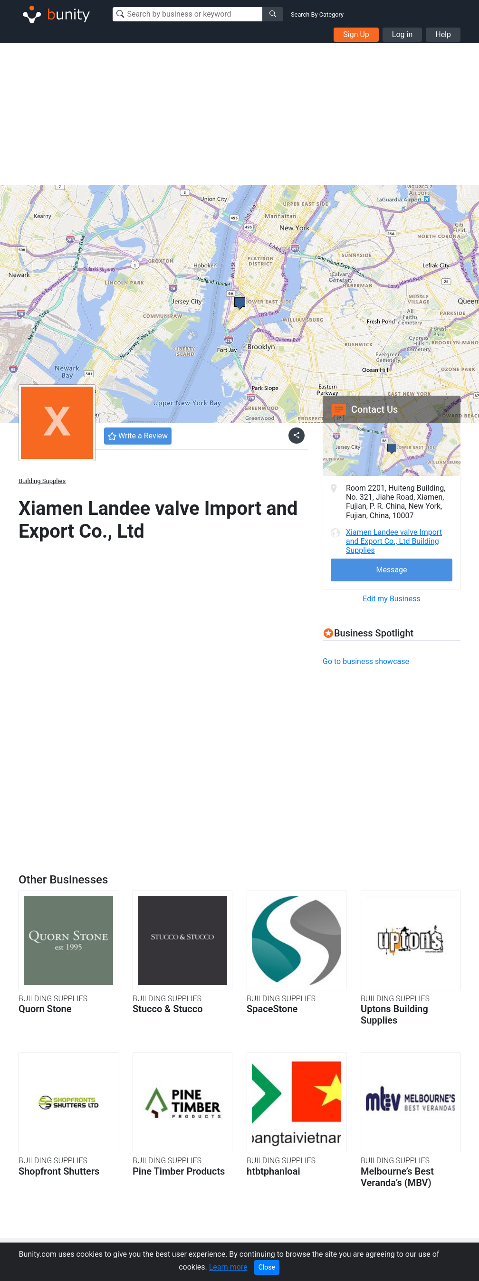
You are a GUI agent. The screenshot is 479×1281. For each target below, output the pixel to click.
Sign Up (356, 34)
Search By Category (317, 14)
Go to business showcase (366, 661)
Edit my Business (391, 598)
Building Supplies (42, 480)
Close (267, 1267)
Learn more (228, 1267)
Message (391, 569)
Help (443, 34)
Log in (402, 34)
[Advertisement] (239, 113)
